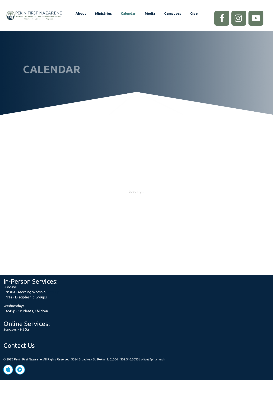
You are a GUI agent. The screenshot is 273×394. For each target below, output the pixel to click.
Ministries (103, 13)
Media (150, 13)
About (81, 13)
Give (194, 13)
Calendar (128, 13)
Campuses (172, 13)
